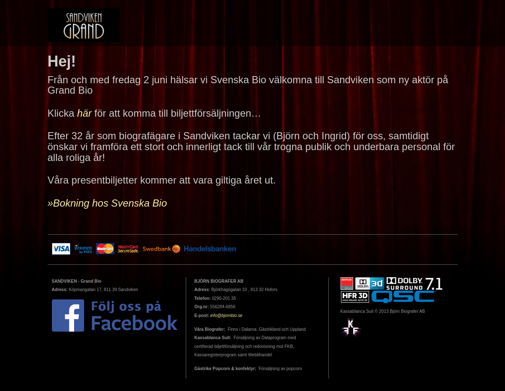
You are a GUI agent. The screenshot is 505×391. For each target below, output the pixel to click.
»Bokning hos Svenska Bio (107, 203)
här (84, 113)
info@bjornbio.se (226, 315)
